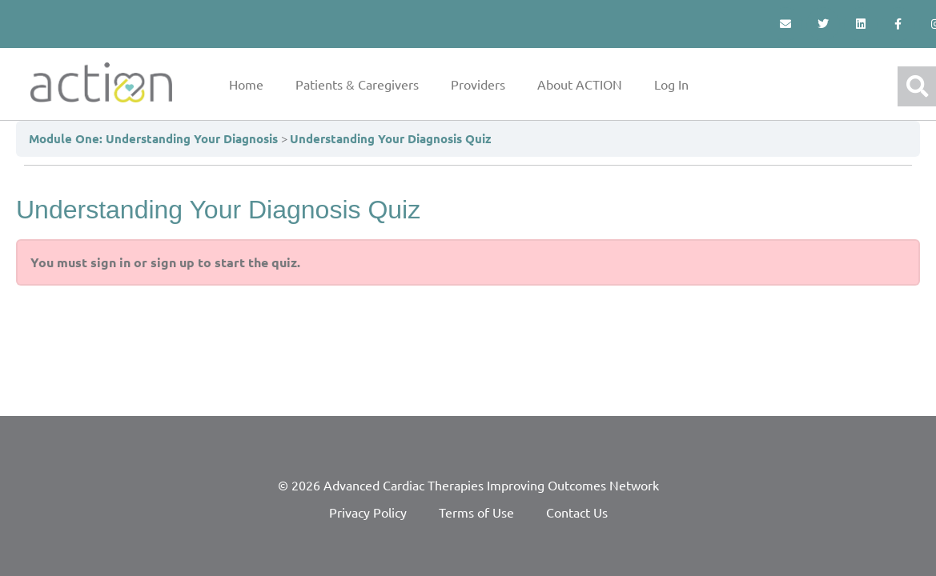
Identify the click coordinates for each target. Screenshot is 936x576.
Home (246, 84)
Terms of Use (476, 512)
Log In (671, 84)
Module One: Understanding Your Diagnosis (155, 138)
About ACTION (579, 84)
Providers (478, 84)
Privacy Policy (368, 512)
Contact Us (577, 512)
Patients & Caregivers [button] (357, 84)
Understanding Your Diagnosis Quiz (391, 138)
